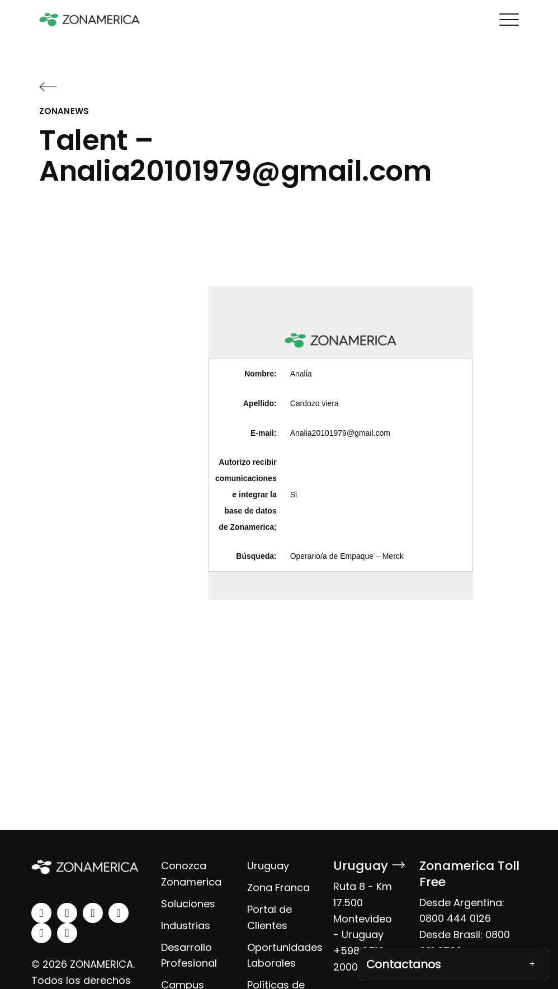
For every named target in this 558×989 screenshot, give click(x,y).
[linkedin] (41, 913)
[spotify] (41, 933)
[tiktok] (67, 933)
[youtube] (118, 913)
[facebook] (93, 913)
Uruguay (268, 866)
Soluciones (188, 904)
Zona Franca (278, 887)
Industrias (185, 926)
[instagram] (67, 913)
